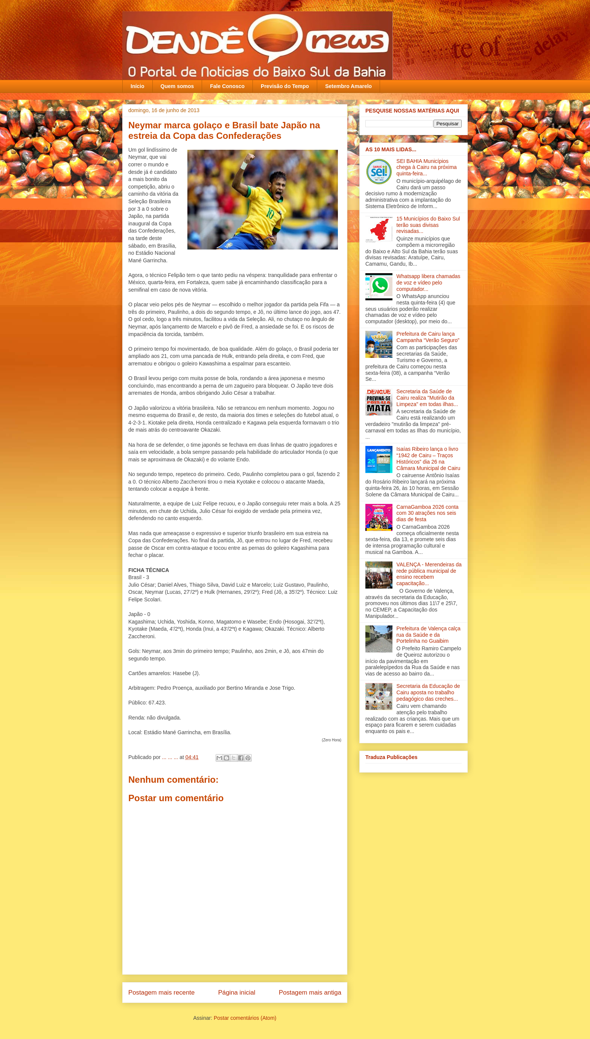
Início (137, 86)
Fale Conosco (227, 86)
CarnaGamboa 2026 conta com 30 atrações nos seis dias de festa (428, 513)
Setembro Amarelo (348, 86)
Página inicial (236, 992)
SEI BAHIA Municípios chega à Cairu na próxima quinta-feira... (427, 167)
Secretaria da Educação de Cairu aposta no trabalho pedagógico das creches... (428, 692)
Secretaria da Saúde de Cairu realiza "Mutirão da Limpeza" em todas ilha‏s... (427, 397)
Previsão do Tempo (285, 86)
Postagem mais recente (161, 992)
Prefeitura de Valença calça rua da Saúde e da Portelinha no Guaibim (429, 634)
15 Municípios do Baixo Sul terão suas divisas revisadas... (428, 225)
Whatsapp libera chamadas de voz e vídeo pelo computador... (429, 282)
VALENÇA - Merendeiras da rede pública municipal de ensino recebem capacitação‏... (429, 573)
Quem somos (177, 86)
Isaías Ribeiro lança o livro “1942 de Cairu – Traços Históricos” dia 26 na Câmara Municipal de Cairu (429, 458)
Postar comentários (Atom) (245, 1018)
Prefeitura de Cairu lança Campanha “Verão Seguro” (428, 337)
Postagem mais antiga (310, 992)
